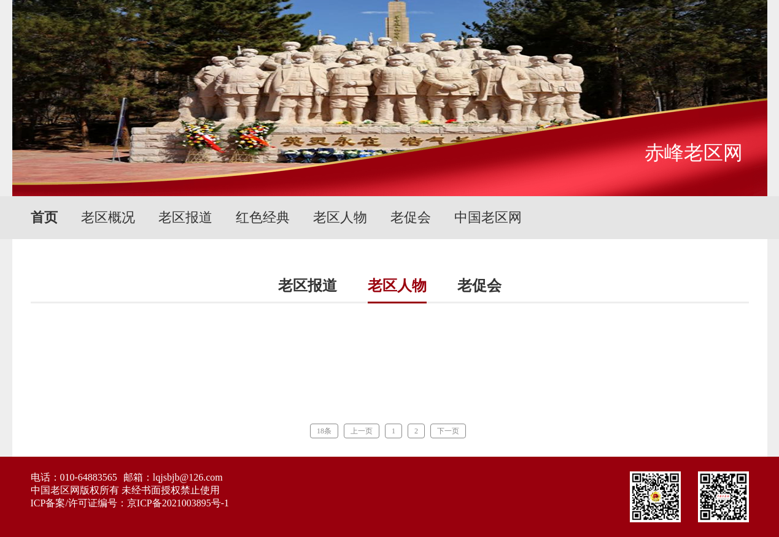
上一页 (362, 431)
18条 (324, 431)
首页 (44, 217)
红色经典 (263, 217)
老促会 (410, 217)
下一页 (448, 431)
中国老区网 (488, 217)
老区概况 (108, 217)
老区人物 (340, 217)
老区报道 (185, 217)
